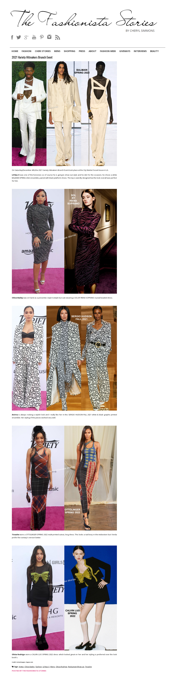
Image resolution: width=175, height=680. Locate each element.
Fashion (26, 51)
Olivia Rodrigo (61, 666)
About (92, 51)
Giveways (124, 51)
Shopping (69, 51)
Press (82, 51)
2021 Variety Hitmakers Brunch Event (32, 57)
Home (15, 51)
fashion (38, 666)
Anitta (21, 666)
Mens (57, 51)
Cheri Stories (43, 51)
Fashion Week (108, 51)
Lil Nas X (46, 666)
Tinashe (88, 666)
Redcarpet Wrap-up (76, 666)
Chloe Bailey (29, 666)
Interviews (140, 51)
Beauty (154, 51)
